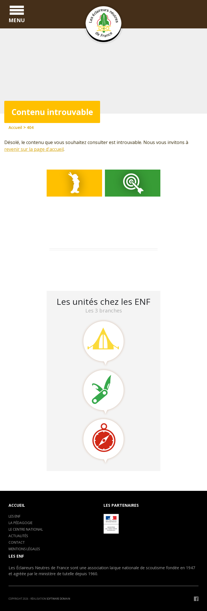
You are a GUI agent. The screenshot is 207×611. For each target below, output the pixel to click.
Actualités (18, 535)
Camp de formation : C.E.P (79, 267)
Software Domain (58, 598)
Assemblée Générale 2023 (78, 260)
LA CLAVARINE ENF (71, 275)
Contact (17, 542)
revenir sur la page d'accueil (34, 149)
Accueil (17, 505)
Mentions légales (24, 549)
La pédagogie (20, 522)
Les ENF (14, 516)
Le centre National (26, 529)
